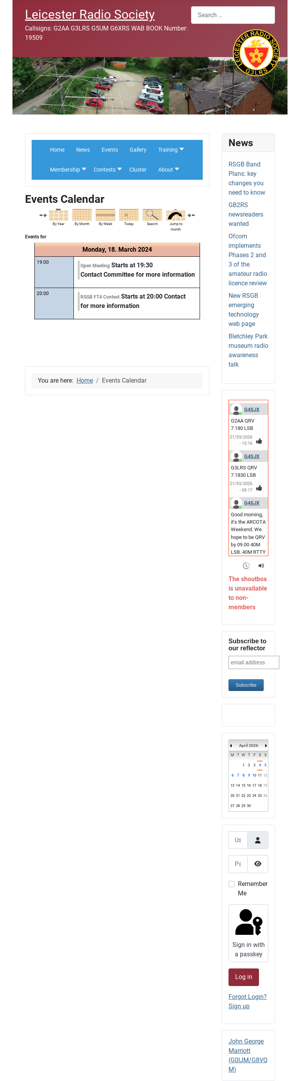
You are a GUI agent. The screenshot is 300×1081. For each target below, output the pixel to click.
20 (232, 796)
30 (249, 806)
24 (254, 796)
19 (265, 785)
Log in (243, 977)
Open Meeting (95, 265)
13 (232, 785)
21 (238, 796)
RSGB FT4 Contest (100, 297)
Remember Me (253, 888)
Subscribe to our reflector (247, 644)
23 (249, 796)
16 (249, 785)
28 (238, 806)
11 (260, 775)
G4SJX (251, 409)
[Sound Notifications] (261, 565)
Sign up (239, 1006)
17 (254, 785)
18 (260, 785)
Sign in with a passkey (247, 932)
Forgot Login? (248, 996)
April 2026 (248, 745)
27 (232, 806)
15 (243, 785)
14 (238, 785)
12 (265, 775)
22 (243, 796)
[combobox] (233, 15)
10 (254, 775)
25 (260, 796)
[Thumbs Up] (259, 441)
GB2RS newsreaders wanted (246, 214)
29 (243, 806)
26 (265, 796)
